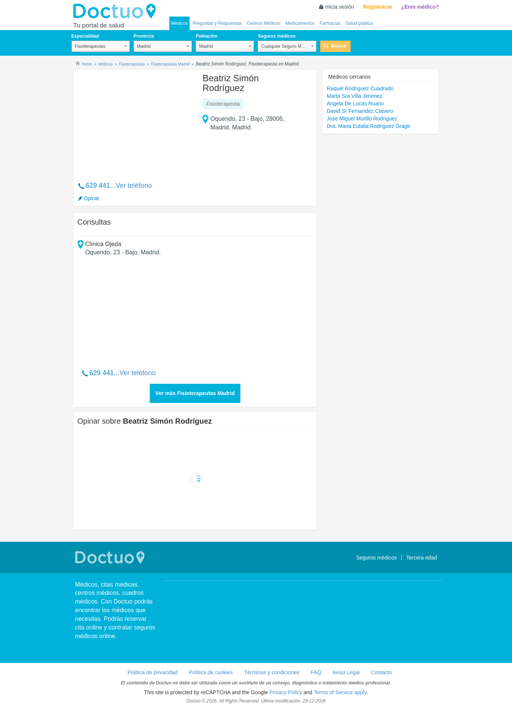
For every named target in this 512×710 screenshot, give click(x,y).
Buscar (339, 46)
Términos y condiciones (271, 672)
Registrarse (377, 7)
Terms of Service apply (340, 692)
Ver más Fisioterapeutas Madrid (195, 393)
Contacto (381, 672)
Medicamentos (300, 23)
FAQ (316, 672)
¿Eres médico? (420, 7)
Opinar (92, 198)
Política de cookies (211, 672)
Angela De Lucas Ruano (355, 103)
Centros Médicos (264, 23)
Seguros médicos (276, 36)
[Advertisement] (135, 121)
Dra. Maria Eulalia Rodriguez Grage (368, 126)
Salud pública (359, 23)
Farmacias (330, 23)
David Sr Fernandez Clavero (360, 111)
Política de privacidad (153, 672)
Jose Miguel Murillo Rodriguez (362, 119)
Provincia (144, 36)
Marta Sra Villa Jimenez (354, 96)
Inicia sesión (339, 7)
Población (206, 36)
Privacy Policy (285, 692)
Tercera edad (421, 558)
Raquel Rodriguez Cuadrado (360, 88)
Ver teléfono (134, 185)
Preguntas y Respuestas (217, 23)
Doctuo (116, 11)
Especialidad (85, 36)
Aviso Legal (346, 672)
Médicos (179, 23)
